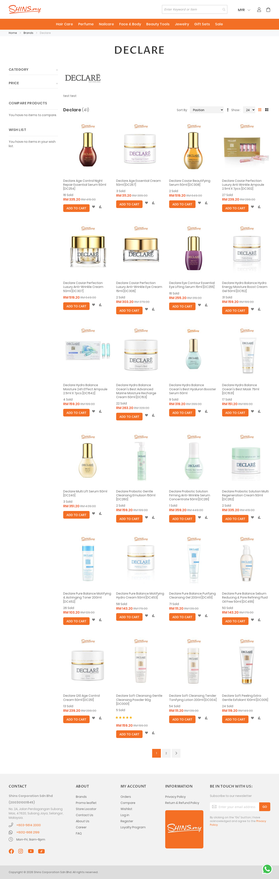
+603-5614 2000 (28, 825)
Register (127, 821)
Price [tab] (14, 83)
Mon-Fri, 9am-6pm (30, 839)
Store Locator (86, 809)
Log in (125, 815)
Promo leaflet (86, 803)
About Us (82, 821)
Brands (29, 33)
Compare (128, 803)
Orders (126, 797)
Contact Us (84, 815)
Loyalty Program (133, 827)
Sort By (182, 110)
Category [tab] (19, 69)
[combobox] (194, 9)
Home (13, 33)
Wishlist (126, 809)
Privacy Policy (175, 797)
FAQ (79, 833)
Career (81, 827)
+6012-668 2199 (27, 832)
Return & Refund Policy (182, 803)
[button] (93, 207)
